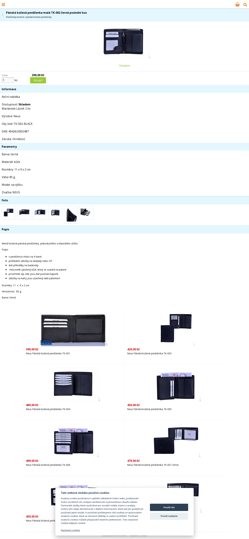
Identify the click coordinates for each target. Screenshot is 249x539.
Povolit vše (168, 507)
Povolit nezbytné (169, 516)
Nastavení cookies (70, 530)
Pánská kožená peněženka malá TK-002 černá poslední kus (46, 15)
